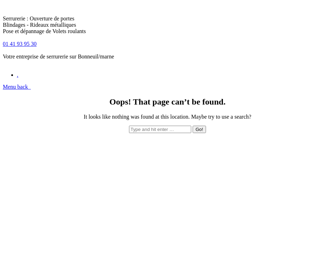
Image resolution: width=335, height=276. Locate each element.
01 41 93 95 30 (20, 44)
